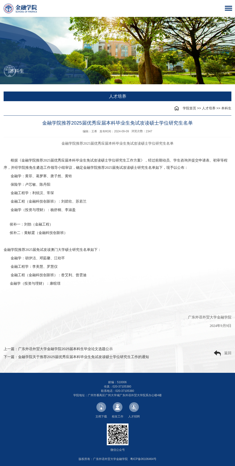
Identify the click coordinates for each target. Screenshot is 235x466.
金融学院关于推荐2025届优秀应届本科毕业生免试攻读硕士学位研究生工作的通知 (83, 357)
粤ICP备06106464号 (143, 459)
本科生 (226, 108)
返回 (222, 353)
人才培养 (208, 108)
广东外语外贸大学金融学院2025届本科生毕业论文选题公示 (65, 349)
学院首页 (189, 108)
